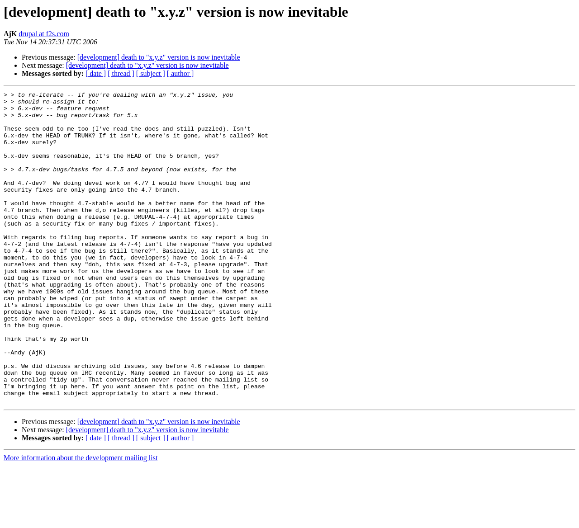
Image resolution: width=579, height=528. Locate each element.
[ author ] (180, 73)
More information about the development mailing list (80, 520)
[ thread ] (121, 73)
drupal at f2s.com (44, 34)
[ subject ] (150, 73)
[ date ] (95, 73)
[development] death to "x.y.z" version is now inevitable (158, 57)
